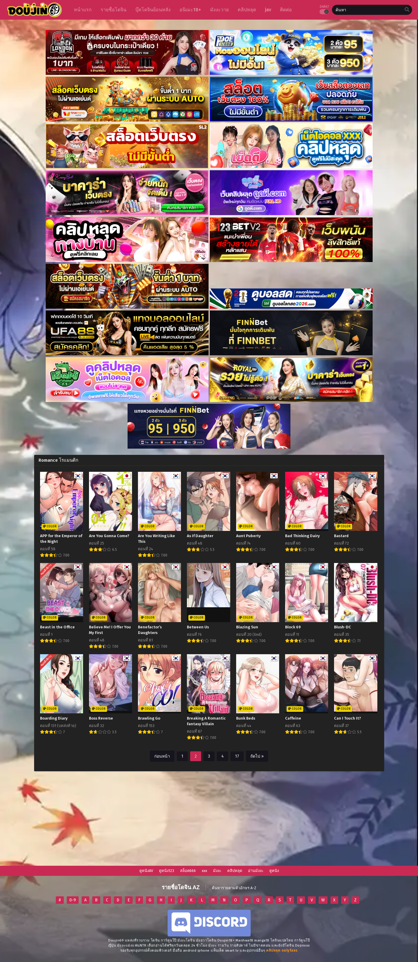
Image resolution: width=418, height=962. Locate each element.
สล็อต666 (188, 870)
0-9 (72, 900)
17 (237, 756)
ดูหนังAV (146, 870)
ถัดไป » (257, 756)
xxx (204, 870)
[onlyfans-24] (282, 950)
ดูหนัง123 (166, 870)
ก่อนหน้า (162, 756)
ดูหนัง (274, 870)
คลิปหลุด (234, 870)
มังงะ (217, 870)
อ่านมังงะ (255, 870)
